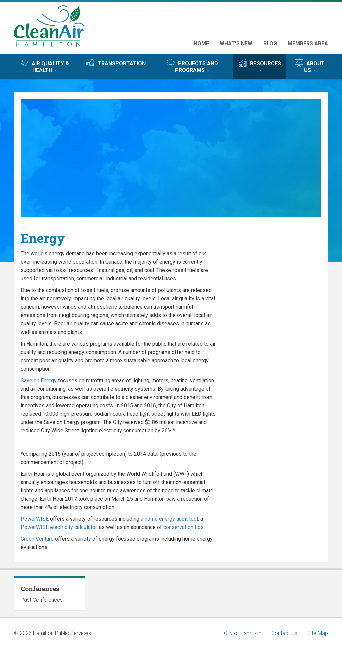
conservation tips (183, 527)
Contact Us (284, 633)
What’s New (236, 43)
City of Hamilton (242, 633)
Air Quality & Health (44, 65)
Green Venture (37, 539)
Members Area (308, 43)
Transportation (116, 64)
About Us (310, 65)
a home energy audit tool (169, 519)
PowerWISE (35, 519)
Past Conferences (42, 600)
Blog (270, 43)
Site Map (317, 633)
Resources (260, 64)
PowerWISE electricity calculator (59, 527)
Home (201, 43)
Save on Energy (39, 380)
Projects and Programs (192, 65)
